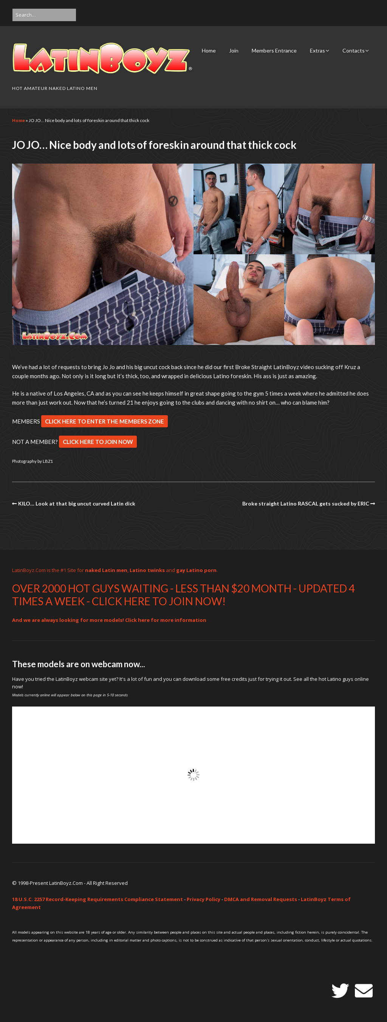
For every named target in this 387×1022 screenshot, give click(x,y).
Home (209, 50)
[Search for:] (44, 15)
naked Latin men (106, 570)
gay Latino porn (196, 570)
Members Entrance (274, 50)
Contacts (353, 50)
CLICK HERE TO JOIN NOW (98, 441)
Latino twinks (147, 570)
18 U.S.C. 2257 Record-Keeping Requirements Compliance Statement (97, 899)
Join (233, 50)
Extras (317, 50)
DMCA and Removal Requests (260, 899)
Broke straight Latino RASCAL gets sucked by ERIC (305, 503)
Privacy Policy (203, 899)
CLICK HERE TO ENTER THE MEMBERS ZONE (104, 421)
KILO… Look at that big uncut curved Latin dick (76, 503)
